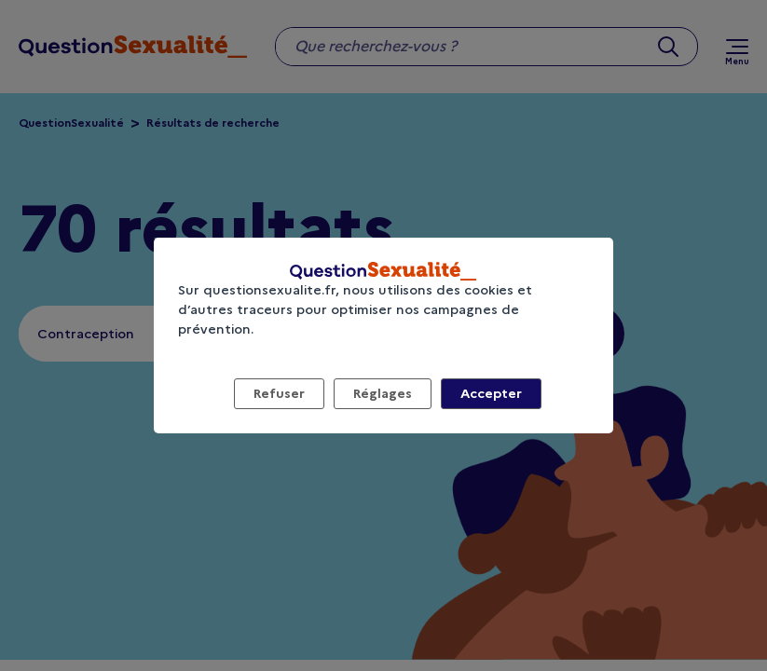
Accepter (491, 393)
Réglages (382, 393)
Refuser (279, 393)
